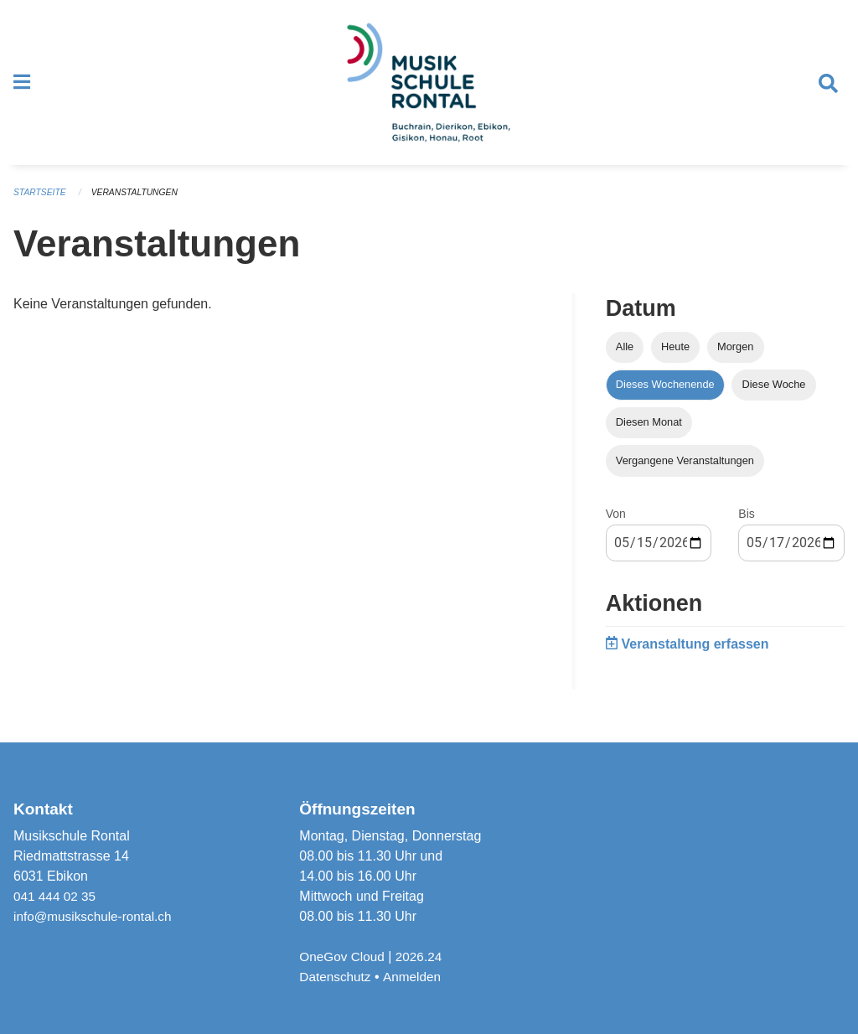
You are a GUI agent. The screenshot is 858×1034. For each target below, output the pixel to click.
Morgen (735, 358)
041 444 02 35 (56, 896)
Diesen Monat (649, 433)
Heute (675, 358)
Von (616, 524)
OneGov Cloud (343, 956)
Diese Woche (774, 396)
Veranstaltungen (141, 204)
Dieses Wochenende (665, 396)
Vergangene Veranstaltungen (685, 471)
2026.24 (423, 956)
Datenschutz (336, 976)
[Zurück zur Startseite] (429, 88)
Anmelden (415, 976)
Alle (624, 358)
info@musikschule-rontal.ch (95, 916)
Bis (746, 524)
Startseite (41, 204)
